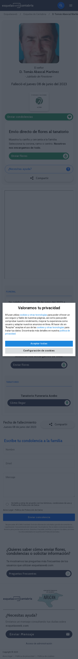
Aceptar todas (39, 343)
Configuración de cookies (39, 350)
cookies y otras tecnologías (33, 315)
